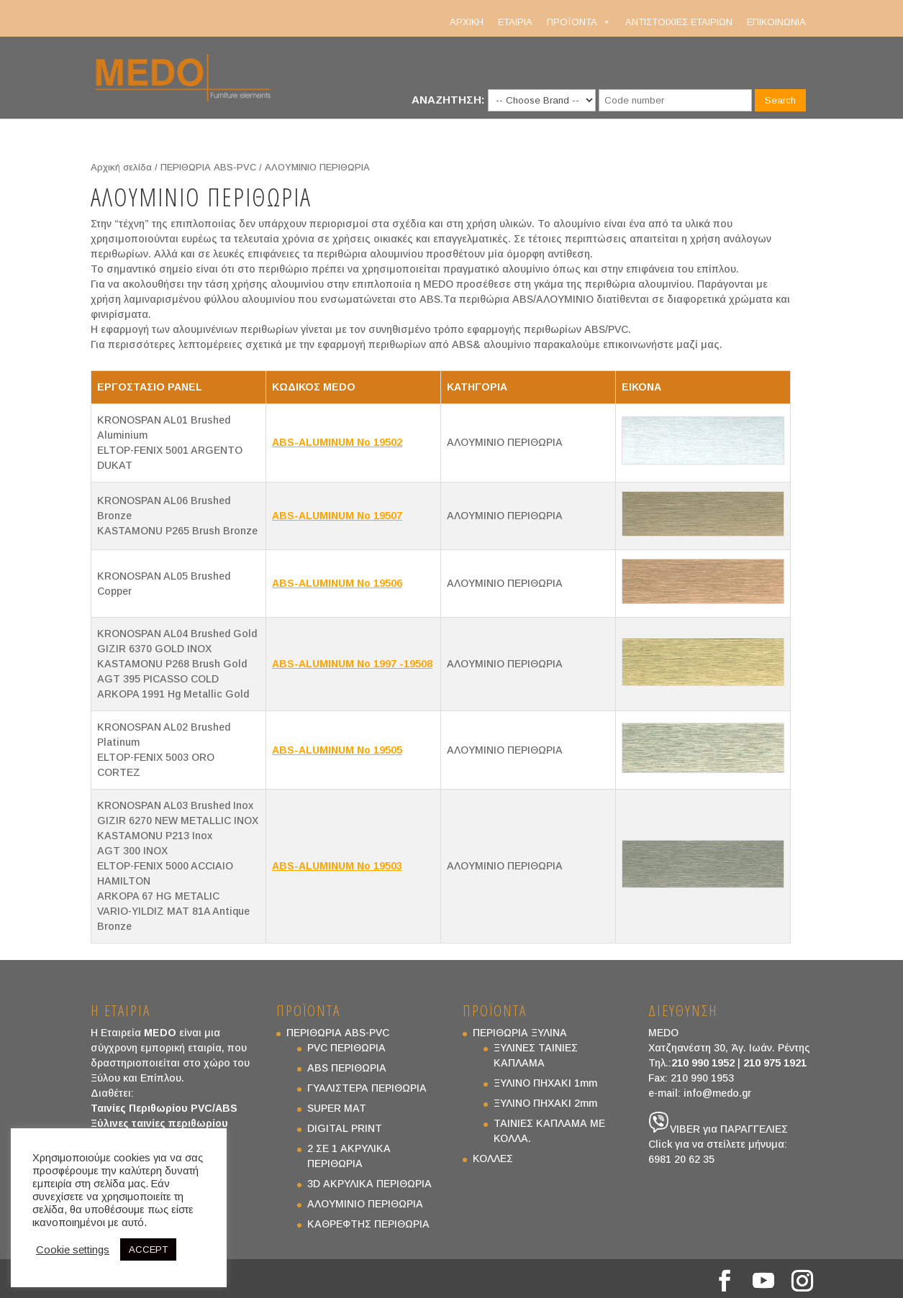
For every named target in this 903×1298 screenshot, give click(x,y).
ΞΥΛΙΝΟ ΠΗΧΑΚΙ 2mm (545, 1103)
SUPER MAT (336, 1108)
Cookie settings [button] (72, 1250)
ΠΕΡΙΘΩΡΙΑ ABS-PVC (208, 167)
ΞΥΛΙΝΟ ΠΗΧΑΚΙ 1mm (545, 1083)
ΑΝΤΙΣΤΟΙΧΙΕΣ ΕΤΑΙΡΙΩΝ (678, 22)
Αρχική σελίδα (121, 167)
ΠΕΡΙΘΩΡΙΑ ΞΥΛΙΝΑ (520, 1032)
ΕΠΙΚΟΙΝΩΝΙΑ (776, 22)
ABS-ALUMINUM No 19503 (337, 866)
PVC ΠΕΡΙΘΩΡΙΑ (346, 1048)
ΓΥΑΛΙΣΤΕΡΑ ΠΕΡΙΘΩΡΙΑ (367, 1088)
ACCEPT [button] (148, 1249)
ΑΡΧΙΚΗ (467, 22)
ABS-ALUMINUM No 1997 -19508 (352, 663)
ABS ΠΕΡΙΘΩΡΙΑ (346, 1068)
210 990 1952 (703, 1063)
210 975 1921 (775, 1063)
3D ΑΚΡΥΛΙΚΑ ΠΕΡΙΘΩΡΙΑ (369, 1183)
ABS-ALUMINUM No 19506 (337, 583)
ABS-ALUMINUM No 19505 (337, 750)
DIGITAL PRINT (344, 1128)
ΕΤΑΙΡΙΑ (515, 22)
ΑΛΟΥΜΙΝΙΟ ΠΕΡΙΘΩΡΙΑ (365, 1204)
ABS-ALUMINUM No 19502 (337, 442)
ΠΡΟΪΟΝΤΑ (579, 22)
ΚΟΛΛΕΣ (493, 1158)
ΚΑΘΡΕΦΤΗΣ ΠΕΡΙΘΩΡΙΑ (368, 1224)
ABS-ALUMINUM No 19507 (337, 515)
